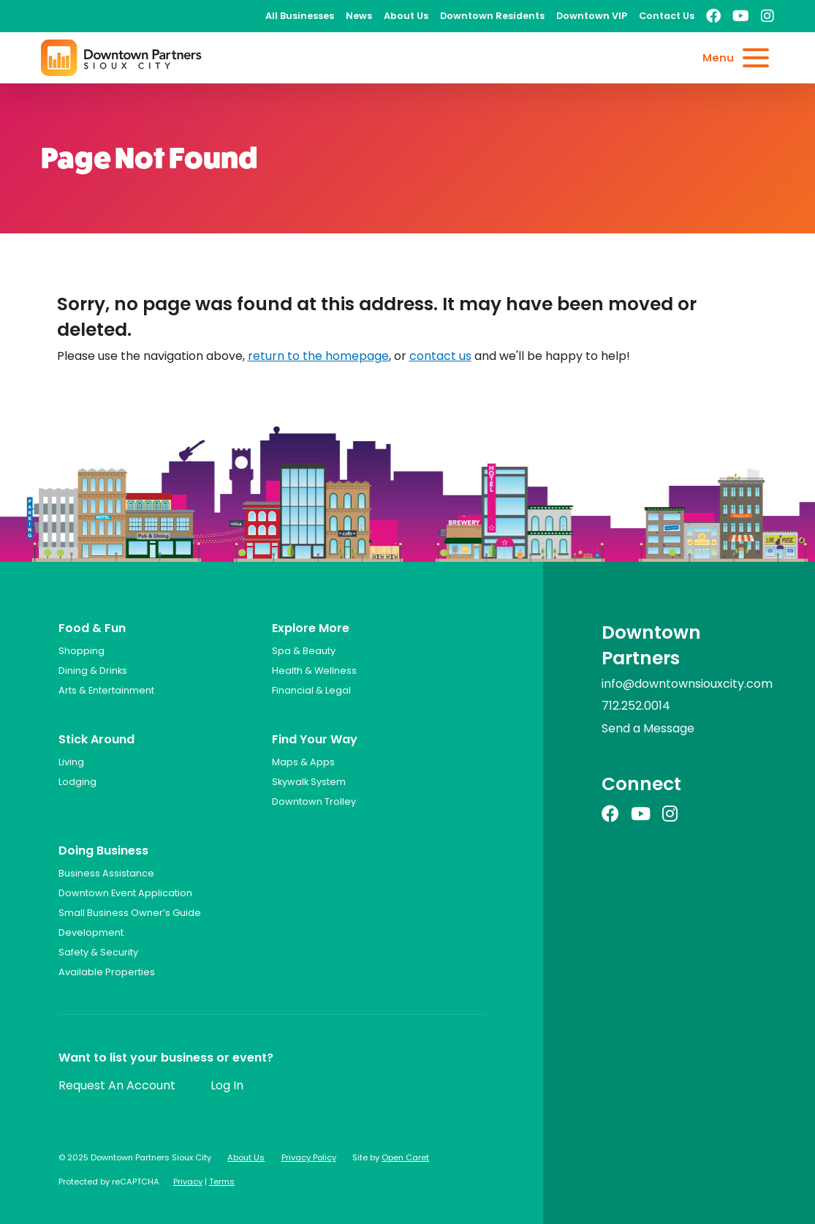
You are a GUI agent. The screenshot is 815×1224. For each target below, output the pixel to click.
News (359, 16)
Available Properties (106, 972)
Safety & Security (98, 952)
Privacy (187, 1181)
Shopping (81, 651)
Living (71, 762)
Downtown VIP (591, 16)
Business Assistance (106, 873)
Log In (227, 1085)
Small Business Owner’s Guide (129, 912)
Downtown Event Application (125, 893)
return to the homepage (318, 356)
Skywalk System (309, 782)
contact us (440, 356)
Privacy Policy (308, 1157)
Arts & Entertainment (106, 690)
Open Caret (405, 1157)
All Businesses (299, 16)
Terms (222, 1181)
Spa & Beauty (304, 651)
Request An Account (116, 1085)
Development (91, 932)
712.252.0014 (636, 705)
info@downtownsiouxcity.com (687, 683)
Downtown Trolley (314, 801)
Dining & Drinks (92, 670)
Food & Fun (92, 628)
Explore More (310, 628)
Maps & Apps (303, 762)
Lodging (77, 782)
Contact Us (666, 16)
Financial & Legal (311, 690)
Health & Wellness (314, 670)
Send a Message (648, 728)
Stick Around (96, 739)
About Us (406, 16)
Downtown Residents (492, 16)
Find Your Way (314, 739)
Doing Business (103, 850)
